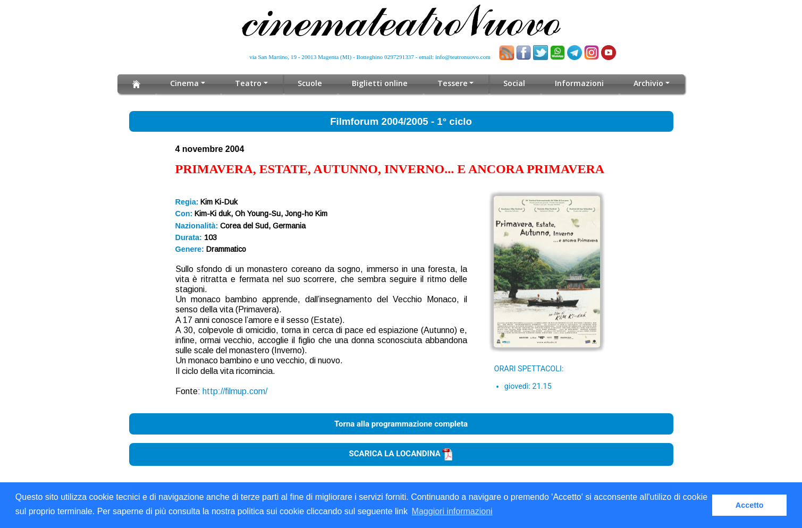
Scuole (311, 83)
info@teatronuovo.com (463, 57)
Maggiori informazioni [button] (452, 511)
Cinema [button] (187, 83)
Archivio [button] (646, 83)
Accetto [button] (750, 505)
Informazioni (577, 83)
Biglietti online (379, 83)
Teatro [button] (250, 83)
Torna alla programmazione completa (401, 424)
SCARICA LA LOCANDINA (401, 453)
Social (513, 83)
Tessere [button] (451, 83)
